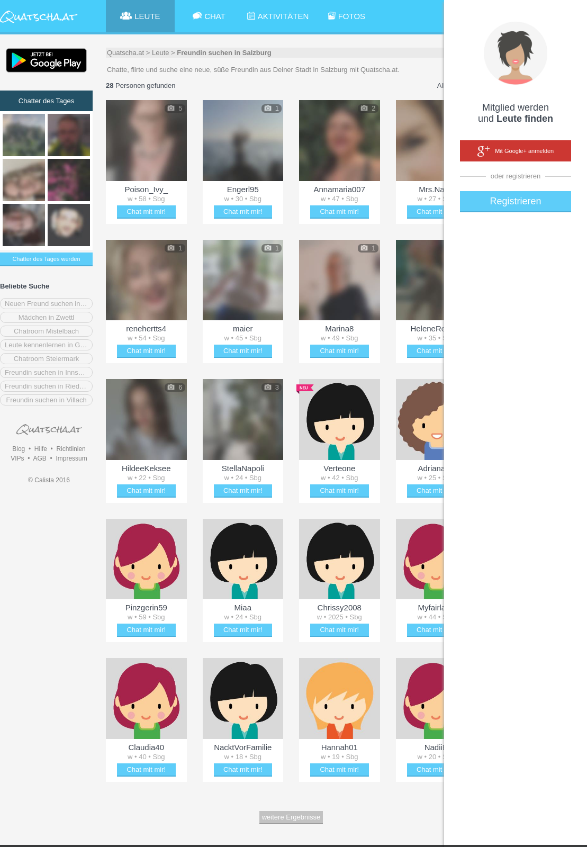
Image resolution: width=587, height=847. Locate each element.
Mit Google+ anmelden (515, 151)
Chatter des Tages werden (46, 259)
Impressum (71, 458)
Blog (18, 449)
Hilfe (40, 449)
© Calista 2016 (49, 480)
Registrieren (515, 201)
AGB (39, 458)
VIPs (17, 458)
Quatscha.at (125, 53)
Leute (160, 53)
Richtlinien (70, 449)
